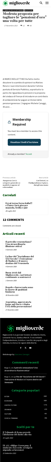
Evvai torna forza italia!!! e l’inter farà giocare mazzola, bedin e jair (18, 205)
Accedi (29, 154)
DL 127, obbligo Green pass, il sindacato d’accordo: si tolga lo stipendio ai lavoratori (17, 447)
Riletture (28, 10)
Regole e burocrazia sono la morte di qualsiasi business (19, 289)
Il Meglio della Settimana (13, 10)
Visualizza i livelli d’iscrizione (24, 142)
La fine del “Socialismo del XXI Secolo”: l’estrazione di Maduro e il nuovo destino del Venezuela (19, 260)
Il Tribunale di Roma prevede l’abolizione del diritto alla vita (17, 433)
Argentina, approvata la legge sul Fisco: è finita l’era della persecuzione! (18, 304)
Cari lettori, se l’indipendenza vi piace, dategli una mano (38, 183)
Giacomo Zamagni (22, 354)
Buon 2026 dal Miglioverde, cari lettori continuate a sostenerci (18, 275)
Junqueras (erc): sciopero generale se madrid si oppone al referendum (11, 184)
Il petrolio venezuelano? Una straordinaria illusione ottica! (18, 244)
